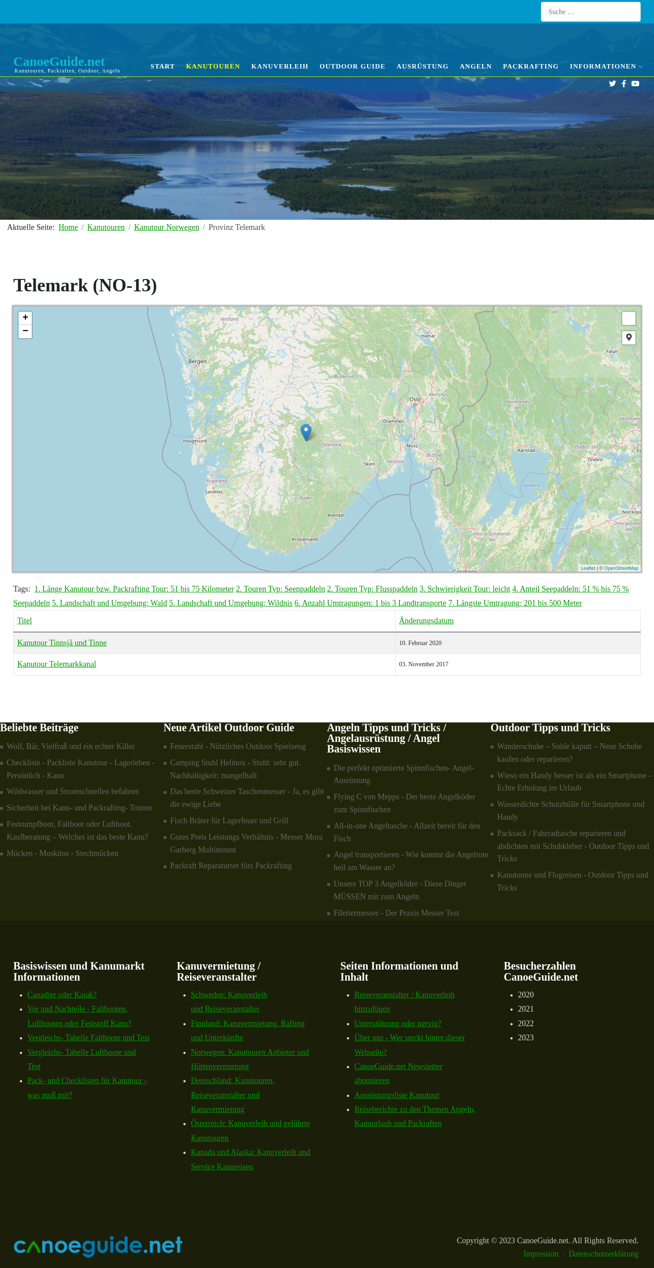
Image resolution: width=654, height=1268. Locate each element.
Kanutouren (213, 66)
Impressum (541, 1253)
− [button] (25, 331)
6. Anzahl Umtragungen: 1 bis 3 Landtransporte (370, 603)
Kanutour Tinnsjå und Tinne (62, 642)
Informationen (605, 66)
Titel (24, 620)
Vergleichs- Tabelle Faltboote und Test (88, 1037)
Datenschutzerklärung (604, 1253)
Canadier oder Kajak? (62, 994)
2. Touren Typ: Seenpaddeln (280, 588)
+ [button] (25, 318)
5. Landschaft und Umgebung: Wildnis (231, 603)
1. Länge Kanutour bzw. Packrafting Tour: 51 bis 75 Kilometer (134, 588)
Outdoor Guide (352, 66)
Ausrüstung (422, 66)
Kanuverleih (279, 66)
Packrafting (531, 66)
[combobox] (591, 12)
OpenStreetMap (621, 568)
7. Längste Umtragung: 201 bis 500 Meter (515, 603)
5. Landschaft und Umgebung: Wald (109, 603)
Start (162, 66)
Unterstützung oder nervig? (397, 1023)
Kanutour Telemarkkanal (56, 664)
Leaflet (588, 568)
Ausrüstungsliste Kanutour (397, 1095)
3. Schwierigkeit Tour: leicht (464, 588)
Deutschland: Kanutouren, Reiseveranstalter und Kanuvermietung (232, 1095)
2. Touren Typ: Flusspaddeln (372, 588)
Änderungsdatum (426, 620)
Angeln (476, 66)
